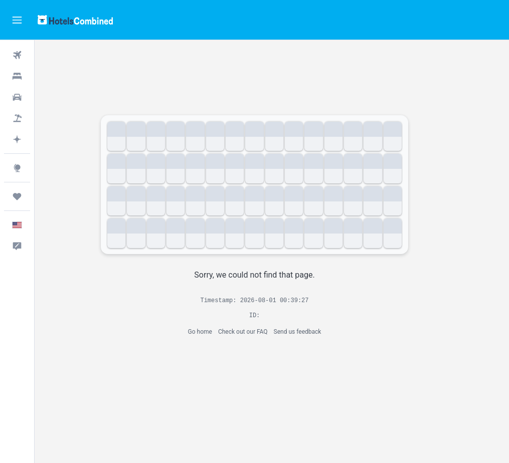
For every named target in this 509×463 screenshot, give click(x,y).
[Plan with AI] (17, 139)
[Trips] (17, 196)
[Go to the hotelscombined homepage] (75, 20)
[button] (17, 20)
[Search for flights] (17, 55)
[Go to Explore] (17, 168)
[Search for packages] (17, 118)
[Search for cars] (17, 97)
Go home (217, 331)
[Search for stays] (17, 76)
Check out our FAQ (260, 331)
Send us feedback (314, 331)
